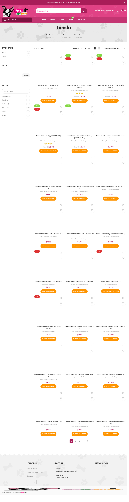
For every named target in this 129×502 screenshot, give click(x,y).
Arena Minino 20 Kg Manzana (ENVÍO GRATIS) (111, 86)
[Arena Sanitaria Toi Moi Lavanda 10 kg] (79, 360)
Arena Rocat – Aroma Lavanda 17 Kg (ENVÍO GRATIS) (79, 136)
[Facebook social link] (121, 2)
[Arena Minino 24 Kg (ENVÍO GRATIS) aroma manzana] (48, 118)
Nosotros (30, 480)
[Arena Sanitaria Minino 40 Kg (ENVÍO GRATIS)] (48, 313)
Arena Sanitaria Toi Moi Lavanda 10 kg (79, 378)
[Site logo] (15, 11)
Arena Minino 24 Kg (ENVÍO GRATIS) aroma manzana (48, 136)
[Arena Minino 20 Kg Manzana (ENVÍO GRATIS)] (111, 68)
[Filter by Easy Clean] (14, 100)
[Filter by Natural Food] (14, 119)
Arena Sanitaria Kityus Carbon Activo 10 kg (48, 187)
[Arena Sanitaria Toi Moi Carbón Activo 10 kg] (79, 313)
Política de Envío (32, 472)
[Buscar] (61, 10)
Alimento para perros (50, 87)
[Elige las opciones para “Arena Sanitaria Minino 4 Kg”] (111, 294)
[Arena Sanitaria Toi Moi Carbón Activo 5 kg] (48, 360)
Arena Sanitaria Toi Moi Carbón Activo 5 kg (48, 378)
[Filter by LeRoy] (14, 111)
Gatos (4, 52)
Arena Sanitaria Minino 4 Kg (111, 282)
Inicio (35, 48)
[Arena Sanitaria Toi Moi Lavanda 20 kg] (111, 360)
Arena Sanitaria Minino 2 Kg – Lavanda (79, 283)
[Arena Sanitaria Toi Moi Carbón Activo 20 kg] (111, 313)
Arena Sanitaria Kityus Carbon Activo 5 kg (111, 187)
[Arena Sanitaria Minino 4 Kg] (111, 265)
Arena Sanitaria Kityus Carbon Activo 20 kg (79, 187)
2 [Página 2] (75, 445)
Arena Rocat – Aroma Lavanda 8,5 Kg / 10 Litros (111, 136)
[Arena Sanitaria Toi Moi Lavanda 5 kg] (48, 408)
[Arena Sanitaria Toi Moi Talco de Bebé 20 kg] (111, 408)
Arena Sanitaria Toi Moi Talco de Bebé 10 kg (79, 426)
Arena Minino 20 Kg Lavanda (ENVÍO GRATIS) (80, 86)
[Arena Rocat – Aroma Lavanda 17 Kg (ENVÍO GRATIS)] (79, 118)
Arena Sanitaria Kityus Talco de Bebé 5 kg (111, 235)
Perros (4, 56)
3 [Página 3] (79, 445)
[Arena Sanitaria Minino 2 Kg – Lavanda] (79, 265)
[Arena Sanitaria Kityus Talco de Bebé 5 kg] (111, 217)
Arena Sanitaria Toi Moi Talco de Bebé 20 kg (111, 426)
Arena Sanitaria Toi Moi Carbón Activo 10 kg (79, 331)
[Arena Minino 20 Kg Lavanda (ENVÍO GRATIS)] (79, 68)
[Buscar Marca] (16, 91)
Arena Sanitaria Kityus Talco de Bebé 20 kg (79, 235)
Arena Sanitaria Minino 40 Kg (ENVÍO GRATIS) (48, 331)
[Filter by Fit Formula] (14, 104)
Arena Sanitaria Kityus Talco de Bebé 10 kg (48, 235)
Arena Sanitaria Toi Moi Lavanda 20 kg (111, 378)
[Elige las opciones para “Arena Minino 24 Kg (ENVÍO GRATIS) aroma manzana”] (48, 151)
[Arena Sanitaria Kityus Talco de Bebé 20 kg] (79, 217)
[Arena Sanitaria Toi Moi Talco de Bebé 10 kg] (79, 408)
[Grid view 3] (95, 48)
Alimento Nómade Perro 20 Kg (48, 85)
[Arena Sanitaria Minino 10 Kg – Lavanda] (48, 265)
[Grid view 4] (99, 48)
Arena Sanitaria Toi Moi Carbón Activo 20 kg (111, 331)
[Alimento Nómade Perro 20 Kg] (48, 68)
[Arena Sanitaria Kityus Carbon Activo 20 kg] (79, 169)
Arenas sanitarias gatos (81, 90)
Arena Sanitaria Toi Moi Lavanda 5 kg (48, 425)
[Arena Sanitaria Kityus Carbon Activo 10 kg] (48, 169)
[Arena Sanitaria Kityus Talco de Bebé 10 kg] (48, 217)
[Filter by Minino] (14, 115)
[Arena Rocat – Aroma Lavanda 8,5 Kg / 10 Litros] (111, 118)
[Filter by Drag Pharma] (14, 96)
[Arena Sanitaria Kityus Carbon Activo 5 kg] (111, 169)
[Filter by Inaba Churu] (14, 107)
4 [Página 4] (83, 445)
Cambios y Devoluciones (35, 476)
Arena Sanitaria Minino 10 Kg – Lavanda (48, 283)
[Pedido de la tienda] (114, 48)
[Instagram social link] (124, 2)
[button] (48, 100)
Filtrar (26, 75)
